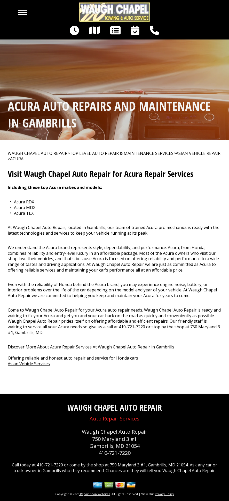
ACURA (16, 159)
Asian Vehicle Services (29, 364)
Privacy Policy (164, 494)
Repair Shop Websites (94, 494)
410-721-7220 (132, 327)
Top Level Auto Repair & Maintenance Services (121, 153)
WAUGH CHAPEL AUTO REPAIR (37, 153)
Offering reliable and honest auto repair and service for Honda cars (73, 358)
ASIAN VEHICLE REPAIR (198, 153)
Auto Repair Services (114, 418)
